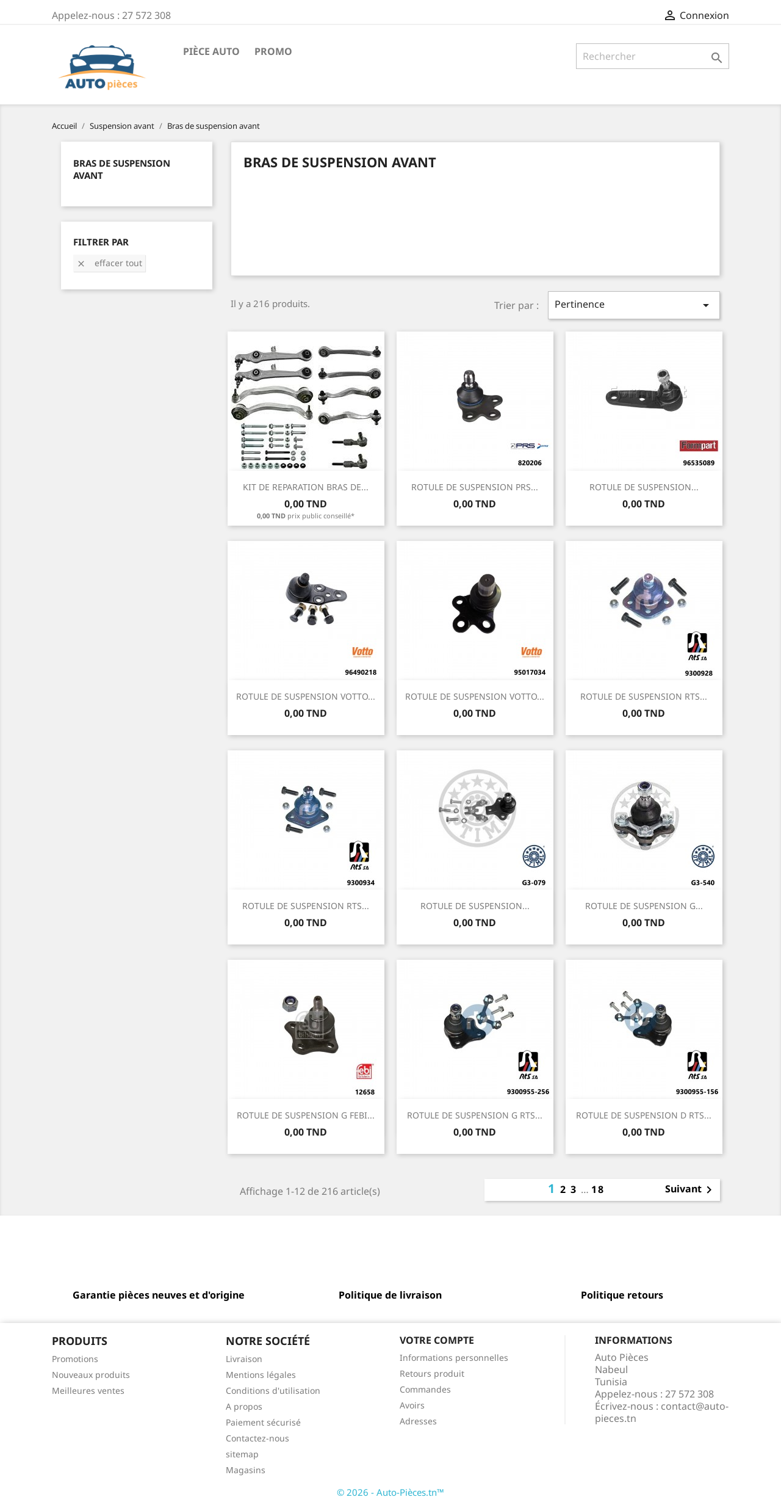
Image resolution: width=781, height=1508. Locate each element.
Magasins (245, 1470)
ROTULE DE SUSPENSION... (644, 487)
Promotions (75, 1359)
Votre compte (437, 1340)
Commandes (425, 1389)
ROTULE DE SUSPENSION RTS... (643, 696)
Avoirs (412, 1405)
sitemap (242, 1454)
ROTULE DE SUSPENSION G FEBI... (306, 1115)
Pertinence (634, 305)
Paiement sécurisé (263, 1422)
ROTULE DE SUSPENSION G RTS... (474, 1115)
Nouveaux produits (91, 1374)
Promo (273, 51)
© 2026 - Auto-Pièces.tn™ (390, 1492)
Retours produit (432, 1373)
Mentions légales (261, 1374)
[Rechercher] (652, 56)
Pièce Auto (211, 51)
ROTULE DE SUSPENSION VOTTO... (305, 696)
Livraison (244, 1359)
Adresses (418, 1421)
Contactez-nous (257, 1438)
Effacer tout (109, 263)
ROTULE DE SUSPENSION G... (644, 906)
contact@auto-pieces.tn (662, 1412)
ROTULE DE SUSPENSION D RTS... (643, 1115)
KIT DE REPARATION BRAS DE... (306, 487)
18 (598, 1189)
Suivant (690, 1190)
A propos (244, 1406)
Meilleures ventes (88, 1390)
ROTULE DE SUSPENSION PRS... (474, 487)
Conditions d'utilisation (273, 1390)
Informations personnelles (454, 1357)
